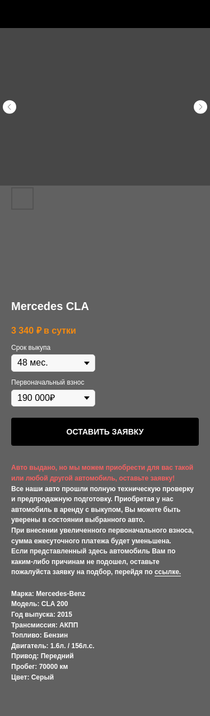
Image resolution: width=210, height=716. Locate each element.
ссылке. (168, 572)
